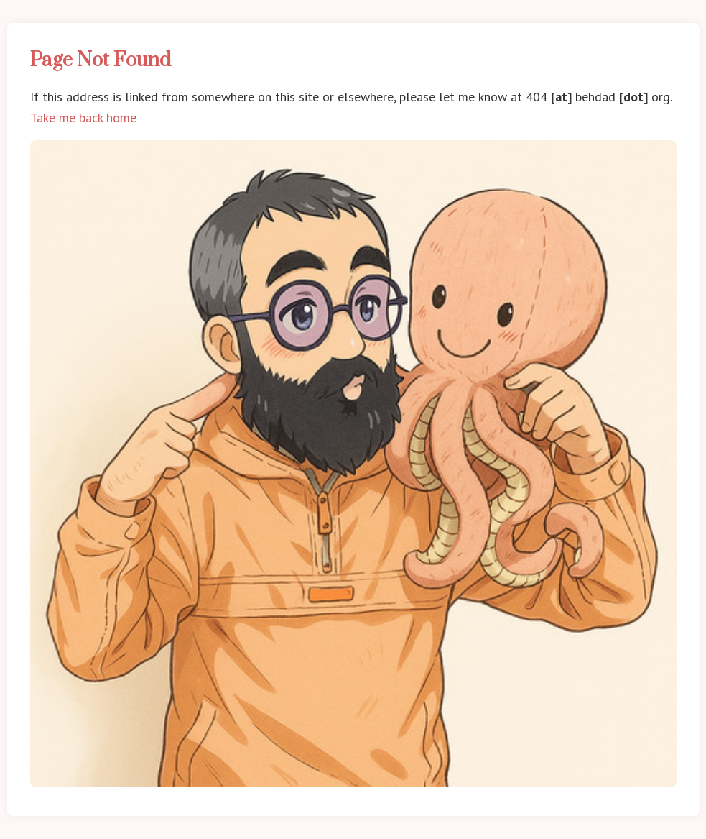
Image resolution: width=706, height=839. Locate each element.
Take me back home (83, 117)
